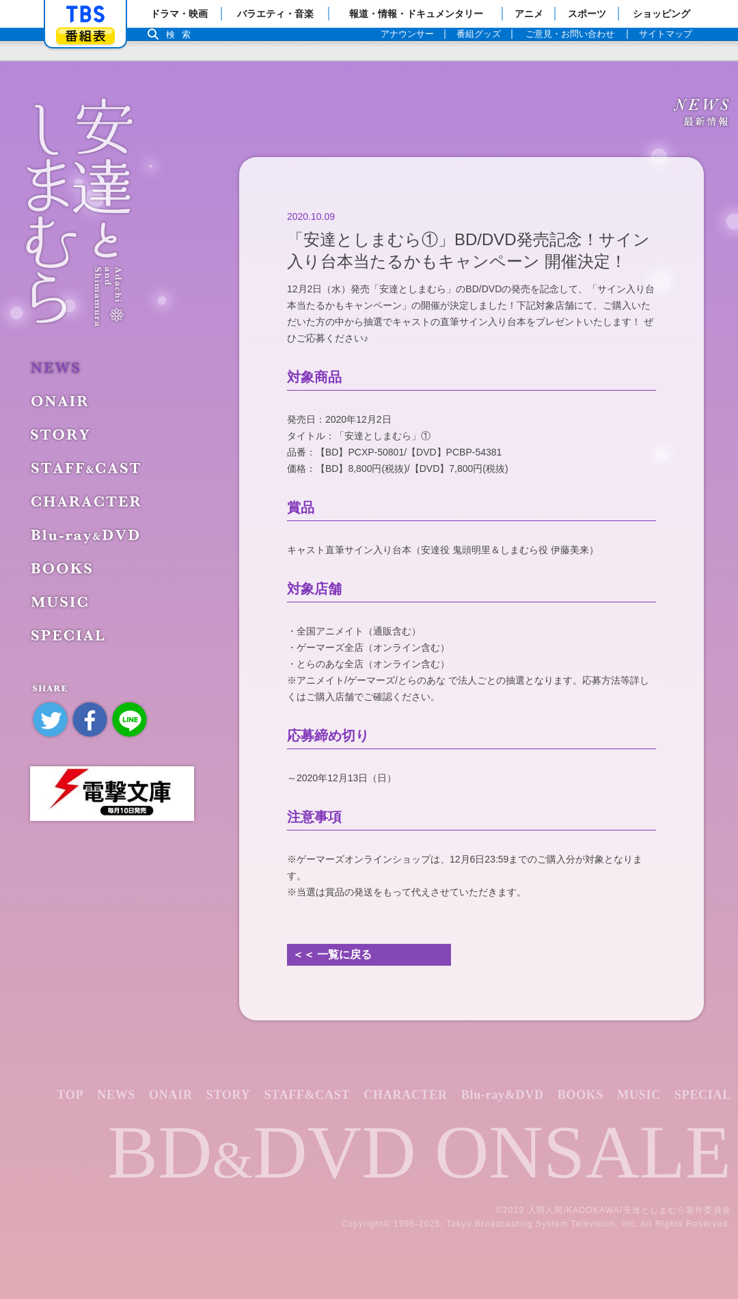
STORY (62, 434)
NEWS (57, 367)
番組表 (85, 35)
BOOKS (64, 568)
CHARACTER (88, 501)
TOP (70, 1095)
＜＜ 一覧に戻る (332, 954)
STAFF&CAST (87, 468)
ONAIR (61, 401)
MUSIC (61, 602)
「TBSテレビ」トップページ (85, 14)
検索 (181, 34)
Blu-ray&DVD (85, 535)
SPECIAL (70, 635)
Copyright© (365, 1224)
